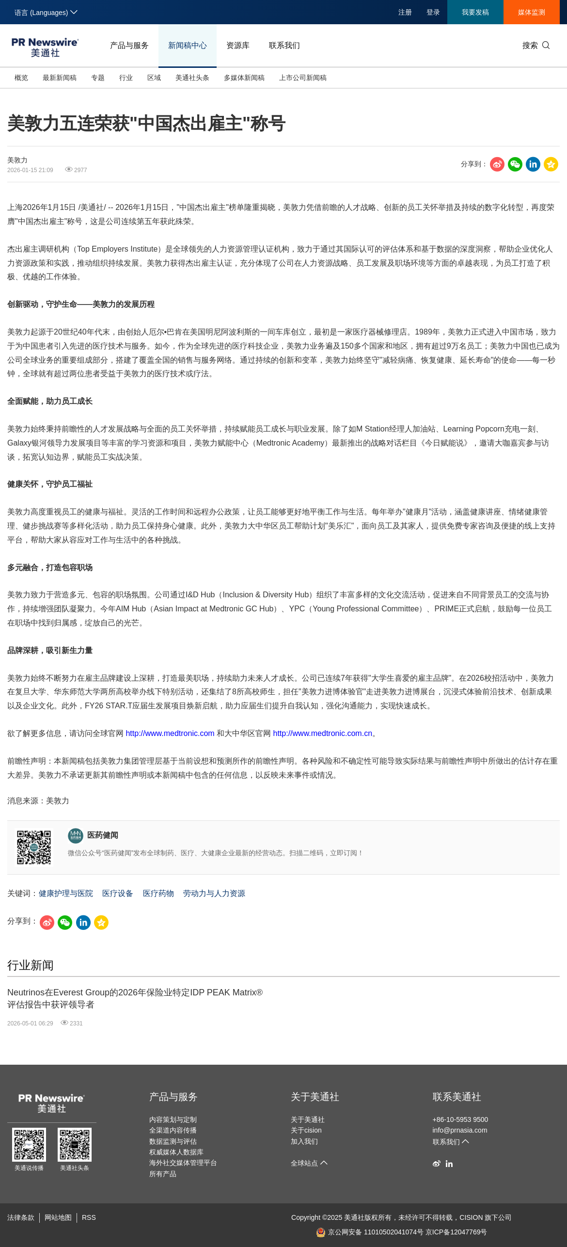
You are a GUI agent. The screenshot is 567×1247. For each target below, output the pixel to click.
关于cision (306, 1130)
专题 (98, 77)
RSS (89, 1217)
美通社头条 (192, 77)
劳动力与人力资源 (214, 893)
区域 (154, 77)
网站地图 (58, 1217)
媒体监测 (531, 12)
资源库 (238, 45)
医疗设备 (117, 893)
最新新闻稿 (60, 77)
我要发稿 (475, 12)
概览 (21, 77)
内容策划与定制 (173, 1119)
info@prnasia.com (460, 1130)
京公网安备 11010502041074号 (370, 1232)
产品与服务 (129, 45)
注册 (405, 12)
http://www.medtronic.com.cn (323, 733)
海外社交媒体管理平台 (183, 1163)
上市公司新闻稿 (303, 77)
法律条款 (20, 1217)
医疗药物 (158, 893)
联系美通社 (457, 1096)
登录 (433, 12)
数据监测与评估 (173, 1141)
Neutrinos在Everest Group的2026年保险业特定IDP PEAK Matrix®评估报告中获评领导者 (135, 998)
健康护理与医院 (66, 893)
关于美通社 (315, 1096)
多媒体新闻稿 (244, 77)
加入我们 (304, 1141)
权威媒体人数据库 (176, 1152)
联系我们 (284, 45)
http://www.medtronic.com (170, 733)
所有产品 (162, 1174)
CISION (471, 1217)
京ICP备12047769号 (456, 1232)
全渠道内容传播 (173, 1130)
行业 (126, 77)
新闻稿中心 (187, 45)
